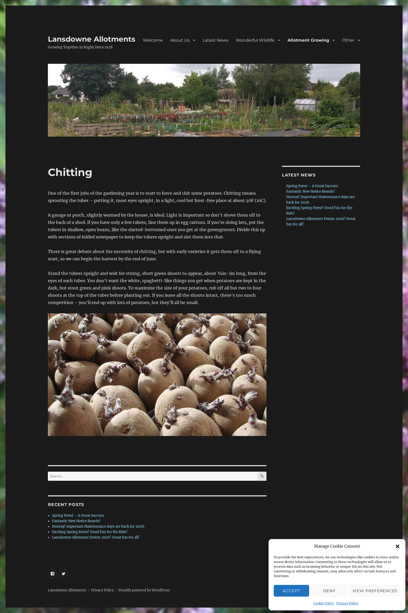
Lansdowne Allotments (91, 39)
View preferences (375, 590)
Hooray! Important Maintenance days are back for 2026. (98, 526)
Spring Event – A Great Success (78, 515)
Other (348, 40)
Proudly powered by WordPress (144, 590)
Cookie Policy (323, 603)
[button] (397, 546)
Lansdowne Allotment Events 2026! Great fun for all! (95, 537)
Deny (329, 590)
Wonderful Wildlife (255, 40)
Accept (291, 590)
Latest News (215, 40)
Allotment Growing (308, 40)
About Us (180, 40)
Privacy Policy (347, 603)
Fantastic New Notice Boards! (76, 521)
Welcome (153, 40)
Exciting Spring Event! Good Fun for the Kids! (90, 532)
